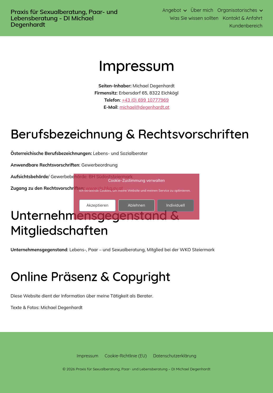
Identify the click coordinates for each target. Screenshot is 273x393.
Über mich (202, 10)
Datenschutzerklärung (174, 355)
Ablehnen (136, 205)
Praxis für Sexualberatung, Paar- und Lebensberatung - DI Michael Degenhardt (64, 17)
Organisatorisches (237, 10)
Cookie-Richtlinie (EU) (126, 355)
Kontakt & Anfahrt (242, 18)
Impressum (87, 355)
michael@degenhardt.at (145, 107)
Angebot (171, 10)
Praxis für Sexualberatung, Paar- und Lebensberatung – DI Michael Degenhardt (143, 369)
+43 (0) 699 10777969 (145, 100)
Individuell (175, 205)
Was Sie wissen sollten (194, 18)
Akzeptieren (97, 205)
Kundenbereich (245, 26)
